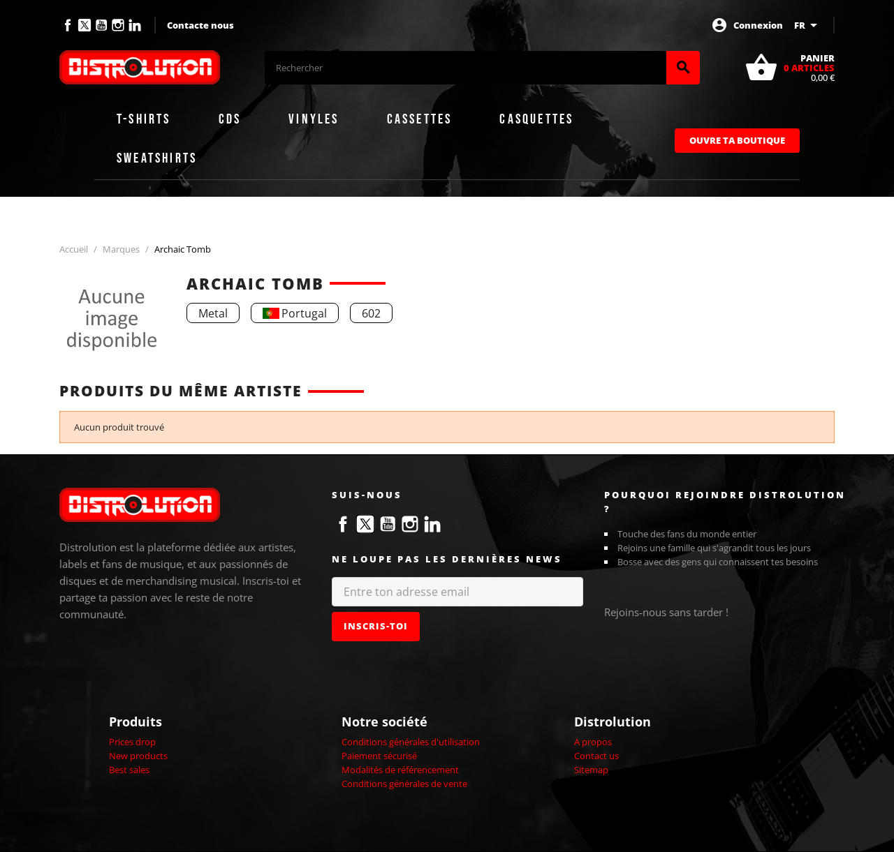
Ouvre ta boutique (737, 140)
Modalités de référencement (400, 769)
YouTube (101, 25)
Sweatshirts (157, 158)
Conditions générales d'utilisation (411, 741)
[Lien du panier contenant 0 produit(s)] (790, 67)
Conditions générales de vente (404, 783)
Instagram (118, 25)
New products (138, 755)
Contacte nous (200, 25)
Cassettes (420, 119)
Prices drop (132, 741)
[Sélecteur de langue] (808, 25)
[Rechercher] (465, 67)
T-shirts (144, 119)
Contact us (596, 755)
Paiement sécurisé (379, 755)
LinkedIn (134, 25)
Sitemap (591, 769)
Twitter (84, 25)
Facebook (67, 25)
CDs (230, 119)
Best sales (129, 769)
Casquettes (536, 119)
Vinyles (313, 119)
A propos (593, 741)
